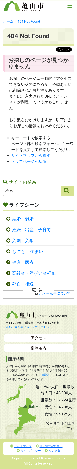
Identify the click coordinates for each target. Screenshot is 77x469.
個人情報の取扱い (49, 446)
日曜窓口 (46, 375)
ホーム (8, 21)
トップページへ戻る (28, 161)
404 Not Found (28, 21)
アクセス (38, 337)
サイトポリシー (29, 450)
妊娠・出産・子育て (31, 229)
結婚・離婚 (23, 218)
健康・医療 (23, 262)
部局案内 (38, 347)
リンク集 (52, 450)
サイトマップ (21, 446)
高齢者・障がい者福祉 (34, 273)
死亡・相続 (23, 284)
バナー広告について (55, 293)
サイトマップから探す (30, 155)
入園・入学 (23, 240)
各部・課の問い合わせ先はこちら (27, 327)
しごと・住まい (27, 251)
